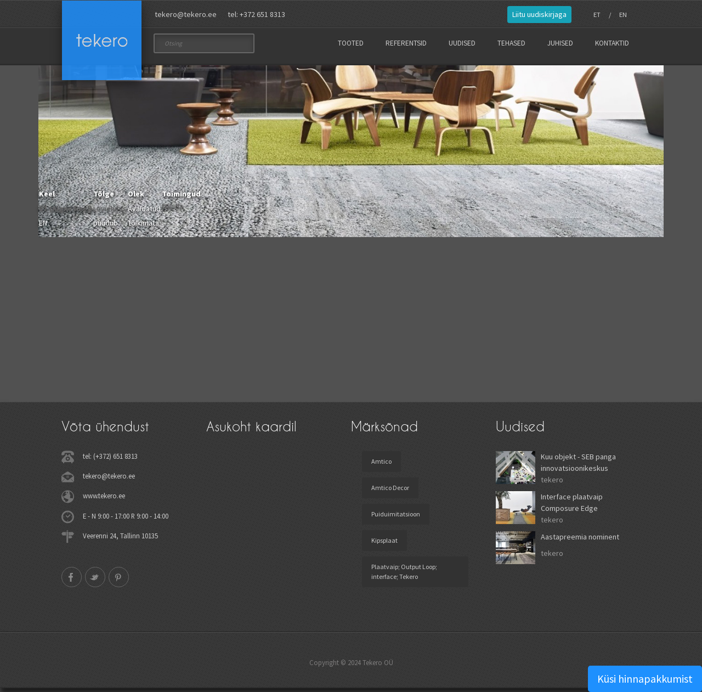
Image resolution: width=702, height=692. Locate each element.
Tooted (351, 43)
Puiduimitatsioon (395, 518)
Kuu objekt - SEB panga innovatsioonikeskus (578, 466)
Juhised (560, 43)
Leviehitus (110, 212)
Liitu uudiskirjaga (539, 14)
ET (597, 14)
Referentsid (406, 43)
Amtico (381, 465)
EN (623, 14)
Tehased (511, 43)
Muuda (172, 210)
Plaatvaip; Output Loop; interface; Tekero (404, 575)
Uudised (462, 43)
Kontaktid (612, 43)
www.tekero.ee (104, 499)
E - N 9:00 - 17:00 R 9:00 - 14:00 (125, 519)
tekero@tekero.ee (186, 14)
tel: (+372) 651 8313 (110, 459)
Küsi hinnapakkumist (645, 678)
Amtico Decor (390, 491)
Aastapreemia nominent (580, 540)
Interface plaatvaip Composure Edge (572, 506)
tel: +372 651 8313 (256, 14)
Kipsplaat (384, 544)
